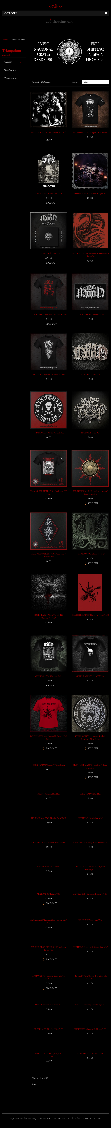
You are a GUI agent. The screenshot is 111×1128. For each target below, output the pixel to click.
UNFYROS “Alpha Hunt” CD (90, 920)
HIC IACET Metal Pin (90, 433)
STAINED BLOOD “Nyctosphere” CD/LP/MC (48, 1055)
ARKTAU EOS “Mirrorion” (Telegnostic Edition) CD (90, 868)
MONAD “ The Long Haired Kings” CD (90, 1005)
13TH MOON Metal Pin (90, 375)
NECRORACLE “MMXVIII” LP (48, 194)
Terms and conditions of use (52, 1118)
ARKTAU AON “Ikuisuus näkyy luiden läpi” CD (48, 921)
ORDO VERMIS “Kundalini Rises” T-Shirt (49, 843)
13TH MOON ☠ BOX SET (48, 254)
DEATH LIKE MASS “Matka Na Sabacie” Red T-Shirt (48, 737)
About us (87, 1118)
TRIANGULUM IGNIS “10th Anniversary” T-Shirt (48, 492)
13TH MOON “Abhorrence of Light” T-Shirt (48, 315)
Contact (97, 1118)
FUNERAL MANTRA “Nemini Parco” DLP (48, 818)
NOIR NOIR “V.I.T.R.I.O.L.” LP (90, 1054)
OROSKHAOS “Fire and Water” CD (48, 1029)
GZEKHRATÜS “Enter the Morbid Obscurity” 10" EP (48, 616)
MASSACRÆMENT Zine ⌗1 (48, 867)
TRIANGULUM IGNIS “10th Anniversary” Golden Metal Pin (90, 492)
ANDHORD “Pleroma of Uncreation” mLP (90, 947)
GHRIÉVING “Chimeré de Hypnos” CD (90, 1029)
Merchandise (10, 70)
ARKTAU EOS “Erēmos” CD (48, 894)
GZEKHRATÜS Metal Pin (90, 794)
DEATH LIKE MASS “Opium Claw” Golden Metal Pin (90, 766)
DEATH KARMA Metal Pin (48, 794)
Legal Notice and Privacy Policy (23, 1118)
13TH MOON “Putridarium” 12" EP (90, 554)
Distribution (10, 78)
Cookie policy (74, 1118)
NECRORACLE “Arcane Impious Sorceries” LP (48, 134)
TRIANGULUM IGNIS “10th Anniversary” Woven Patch (48, 555)
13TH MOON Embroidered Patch (90, 315)
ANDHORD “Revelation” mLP (90, 818)
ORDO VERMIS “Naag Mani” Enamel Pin (90, 843)
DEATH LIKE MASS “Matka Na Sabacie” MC (90, 615)
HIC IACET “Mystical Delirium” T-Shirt (49, 375)
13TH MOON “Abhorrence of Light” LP (90, 194)
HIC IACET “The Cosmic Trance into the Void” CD (90, 977)
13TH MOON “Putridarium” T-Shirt (48, 676)
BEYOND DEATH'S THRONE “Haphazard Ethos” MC (48, 948)
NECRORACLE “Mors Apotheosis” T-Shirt (90, 133)
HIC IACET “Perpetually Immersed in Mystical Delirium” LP (90, 255)
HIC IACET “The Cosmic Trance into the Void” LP (48, 977)
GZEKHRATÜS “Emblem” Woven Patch (49, 765)
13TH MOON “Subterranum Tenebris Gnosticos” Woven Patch (90, 737)
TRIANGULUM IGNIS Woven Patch (49, 433)
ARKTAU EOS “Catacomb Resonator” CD (90, 894)
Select (95, 82)
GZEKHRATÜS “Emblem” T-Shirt (90, 676)
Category (10, 13)
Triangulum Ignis (11, 52)
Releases (8, 62)
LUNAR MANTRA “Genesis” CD (48, 1005)
